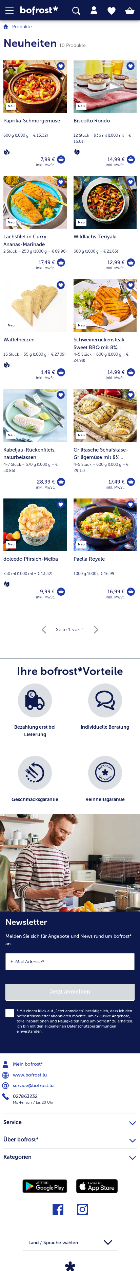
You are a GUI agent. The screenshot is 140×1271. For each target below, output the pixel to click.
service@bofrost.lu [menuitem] (28, 1085)
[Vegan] (6, 152)
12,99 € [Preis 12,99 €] (116, 262)
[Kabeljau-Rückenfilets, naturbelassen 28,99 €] (35, 443)
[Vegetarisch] (77, 152)
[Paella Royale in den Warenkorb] (131, 592)
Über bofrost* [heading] (69, 1138)
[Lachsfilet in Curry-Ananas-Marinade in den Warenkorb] (61, 262)
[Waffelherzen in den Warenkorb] (61, 372)
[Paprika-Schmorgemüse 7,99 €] (35, 118)
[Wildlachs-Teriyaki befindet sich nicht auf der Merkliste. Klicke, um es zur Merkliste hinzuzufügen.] (130, 182)
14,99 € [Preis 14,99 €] (116, 159)
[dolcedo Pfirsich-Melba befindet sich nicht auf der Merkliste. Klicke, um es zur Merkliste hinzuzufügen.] (60, 504)
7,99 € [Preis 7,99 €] (48, 159)
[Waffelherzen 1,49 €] (35, 334)
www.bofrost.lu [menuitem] (25, 1075)
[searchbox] (76, 11)
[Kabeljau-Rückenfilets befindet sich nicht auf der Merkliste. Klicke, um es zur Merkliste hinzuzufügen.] (60, 395)
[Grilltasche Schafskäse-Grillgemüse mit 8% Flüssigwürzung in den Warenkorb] (131, 482)
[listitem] (35, 716)
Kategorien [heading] (69, 1156)
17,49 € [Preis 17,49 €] (47, 262)
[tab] (94, 10)
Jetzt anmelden (70, 991)
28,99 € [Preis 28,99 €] (46, 482)
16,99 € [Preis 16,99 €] (116, 592)
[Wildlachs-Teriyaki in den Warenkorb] (131, 262)
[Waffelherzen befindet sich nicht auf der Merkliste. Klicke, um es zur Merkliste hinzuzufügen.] (60, 285)
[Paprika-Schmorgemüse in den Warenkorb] (61, 159)
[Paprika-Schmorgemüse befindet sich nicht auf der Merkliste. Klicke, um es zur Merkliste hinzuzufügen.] (60, 66)
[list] (70, 752)
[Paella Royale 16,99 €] (105, 553)
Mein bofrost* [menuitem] (23, 1064)
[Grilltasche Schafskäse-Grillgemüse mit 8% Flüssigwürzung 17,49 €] (105, 443)
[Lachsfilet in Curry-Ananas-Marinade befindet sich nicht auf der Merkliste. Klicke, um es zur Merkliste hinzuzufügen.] (60, 182)
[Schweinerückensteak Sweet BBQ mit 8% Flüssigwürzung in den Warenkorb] (131, 372)
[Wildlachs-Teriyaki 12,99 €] (105, 227)
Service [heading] (69, 1121)
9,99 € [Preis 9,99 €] (47, 592)
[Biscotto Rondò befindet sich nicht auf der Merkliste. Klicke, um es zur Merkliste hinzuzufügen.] (130, 66)
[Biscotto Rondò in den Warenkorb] (131, 159)
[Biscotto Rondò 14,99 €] (105, 118)
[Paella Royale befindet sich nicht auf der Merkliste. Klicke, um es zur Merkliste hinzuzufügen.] (130, 504)
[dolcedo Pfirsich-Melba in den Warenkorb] (61, 592)
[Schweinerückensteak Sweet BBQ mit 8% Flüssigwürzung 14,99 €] (105, 334)
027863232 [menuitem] (20, 1096)
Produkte (22, 27)
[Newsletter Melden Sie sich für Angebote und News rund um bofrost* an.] (70, 982)
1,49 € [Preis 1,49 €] (48, 372)
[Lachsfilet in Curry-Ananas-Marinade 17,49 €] (35, 227)
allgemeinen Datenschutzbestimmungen (80, 1026)
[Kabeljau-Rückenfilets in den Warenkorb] (61, 482)
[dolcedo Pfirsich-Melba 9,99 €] (35, 553)
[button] (12, 10)
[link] (39, 10)
